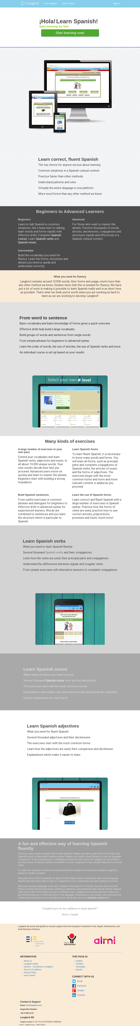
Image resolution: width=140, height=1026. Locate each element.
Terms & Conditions (32, 969)
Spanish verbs (45, 238)
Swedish (80, 964)
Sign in (116, 3)
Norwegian (81, 967)
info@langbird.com (34, 1005)
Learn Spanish (50, 3)
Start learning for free (53, 26)
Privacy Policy (30, 972)
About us (28, 961)
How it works (29, 975)
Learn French (68, 3)
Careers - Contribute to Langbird (38, 967)
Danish (79, 969)
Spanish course (96, 897)
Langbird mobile (31, 964)
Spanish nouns (27, 242)
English (79, 961)
